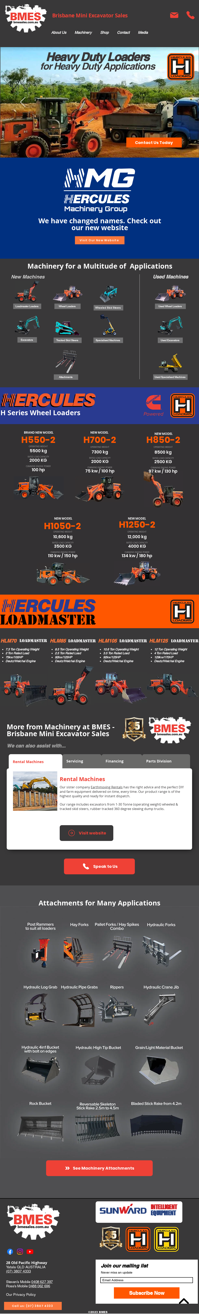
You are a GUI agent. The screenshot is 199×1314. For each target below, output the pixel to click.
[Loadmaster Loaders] (27, 306)
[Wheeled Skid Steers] (108, 307)
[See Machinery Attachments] (99, 1168)
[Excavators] (27, 340)
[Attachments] (66, 377)
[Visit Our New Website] (99, 240)
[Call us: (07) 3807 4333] (33, 1306)
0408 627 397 (42, 1282)
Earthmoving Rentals (107, 787)
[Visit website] (86, 833)
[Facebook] (10, 1252)
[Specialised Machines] (108, 340)
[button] (83, 32)
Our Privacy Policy (21, 1294)
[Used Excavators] (170, 340)
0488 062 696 (39, 1286)
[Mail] (174, 15)
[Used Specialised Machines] (170, 377)
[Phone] (190, 15)
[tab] (35, 761)
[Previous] (22, 102)
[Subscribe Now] (147, 1293)
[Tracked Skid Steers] (68, 340)
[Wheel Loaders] (67, 306)
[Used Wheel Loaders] (170, 306)
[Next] (176, 102)
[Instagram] (20, 1252)
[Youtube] (30, 1252)
